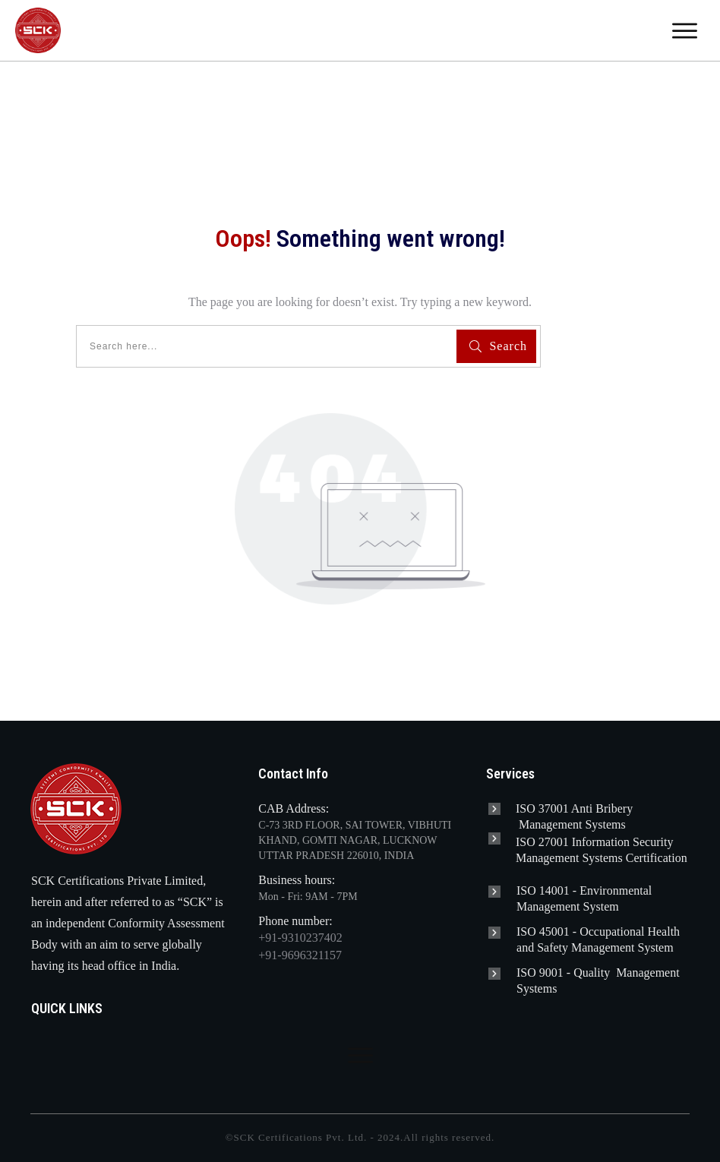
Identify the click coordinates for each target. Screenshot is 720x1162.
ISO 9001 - (544, 972)
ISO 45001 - (547, 931)
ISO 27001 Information (574, 841)
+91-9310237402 (300, 937)
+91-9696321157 (300, 955)
